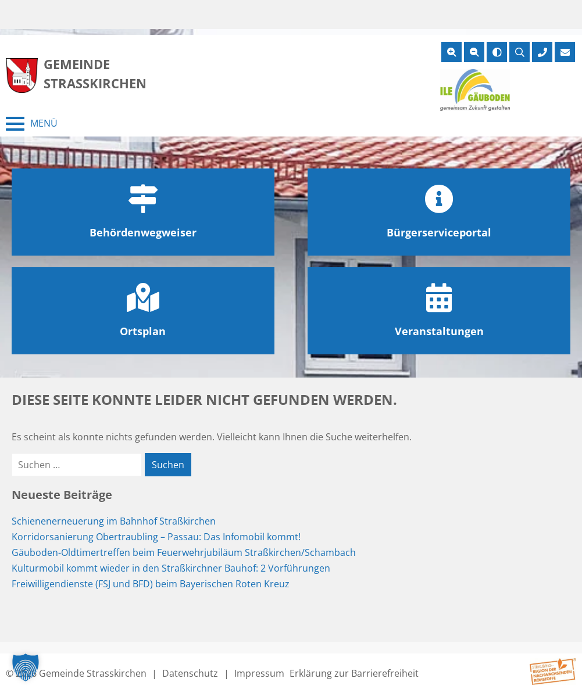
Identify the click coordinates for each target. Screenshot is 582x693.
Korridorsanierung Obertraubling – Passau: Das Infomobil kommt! (156, 536)
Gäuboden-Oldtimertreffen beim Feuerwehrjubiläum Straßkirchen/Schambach (184, 552)
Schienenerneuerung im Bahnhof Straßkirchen (114, 521)
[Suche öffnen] (519, 52)
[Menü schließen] (32, 124)
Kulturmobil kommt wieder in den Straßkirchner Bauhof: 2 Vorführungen (171, 568)
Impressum (259, 673)
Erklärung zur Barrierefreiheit (354, 673)
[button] (25, 667)
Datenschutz (190, 673)
